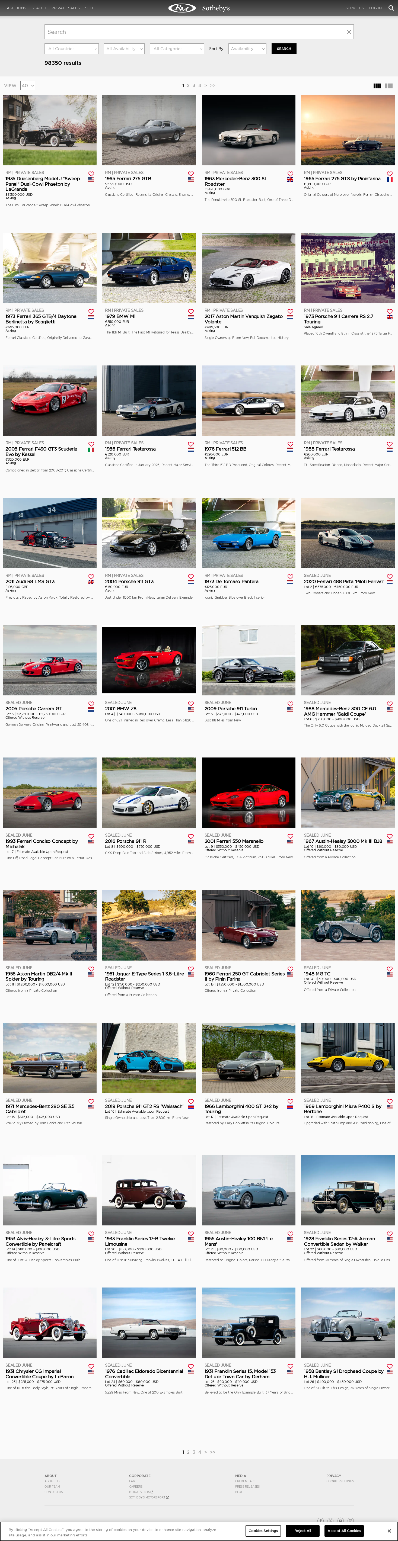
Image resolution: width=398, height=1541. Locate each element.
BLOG (239, 1492)
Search (284, 49)
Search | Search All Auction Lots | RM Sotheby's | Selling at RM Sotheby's (199, 8)
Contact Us (53, 1492)
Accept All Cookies (344, 1531)
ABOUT (50, 1476)
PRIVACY (333, 1476)
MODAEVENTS (141, 1492)
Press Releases (247, 1486)
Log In (375, 8)
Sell (89, 8)
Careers (135, 1486)
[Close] (389, 1531)
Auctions (16, 8)
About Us (51, 1481)
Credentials (245, 1481)
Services (355, 8)
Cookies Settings (340, 1481)
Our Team (52, 1486)
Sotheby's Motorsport (149, 1497)
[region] (199, 1531)
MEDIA (240, 1476)
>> (212, 85)
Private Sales (66, 8)
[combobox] (71, 48)
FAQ (132, 1481)
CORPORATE (140, 1476)
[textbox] (71, 49)
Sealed (38, 8)
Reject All (302, 1531)
